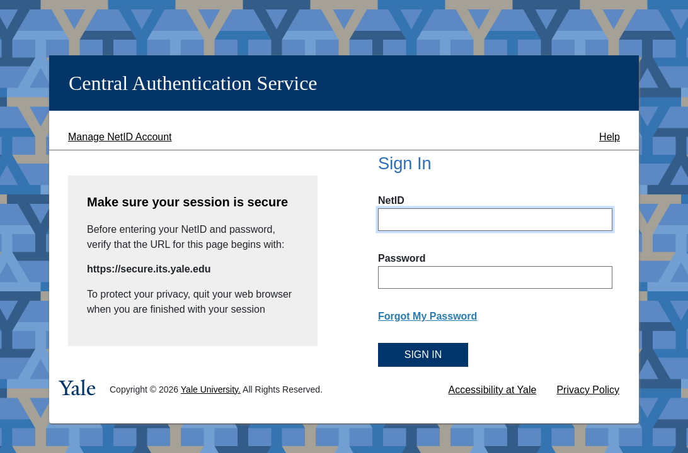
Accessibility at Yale (493, 389)
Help (609, 136)
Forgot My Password (427, 316)
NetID (391, 200)
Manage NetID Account (120, 136)
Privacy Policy (587, 389)
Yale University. (211, 389)
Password (402, 258)
